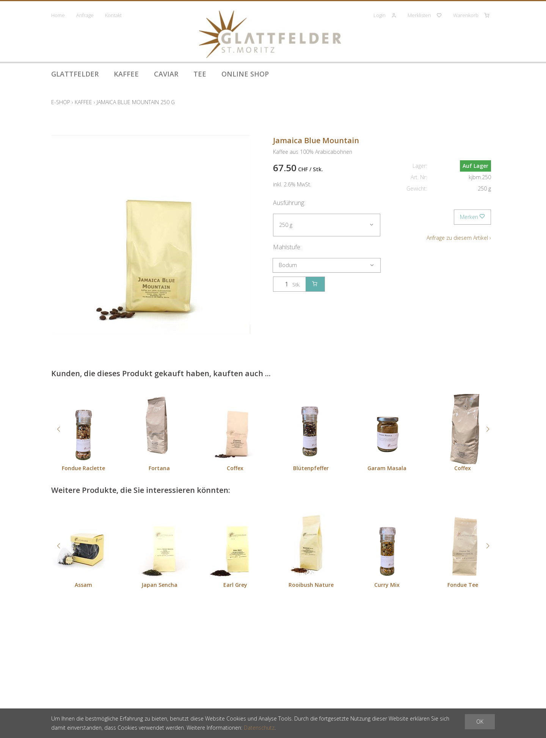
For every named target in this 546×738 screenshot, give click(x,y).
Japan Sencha (159, 584)
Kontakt (113, 15)
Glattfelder (75, 73)
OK (479, 721)
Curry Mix (387, 584)
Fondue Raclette (83, 468)
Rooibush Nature (311, 584)
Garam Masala (386, 468)
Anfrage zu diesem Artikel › (459, 237)
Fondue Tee (462, 584)
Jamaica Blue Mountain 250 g (136, 102)
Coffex (235, 468)
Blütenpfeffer (311, 468)
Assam (83, 584)
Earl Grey (235, 584)
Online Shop (245, 73)
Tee (199, 73)
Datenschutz (259, 727)
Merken (472, 216)
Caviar (166, 73)
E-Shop (60, 102)
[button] (58, 429)
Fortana (159, 468)
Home (58, 15)
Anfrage (85, 15)
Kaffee (126, 73)
